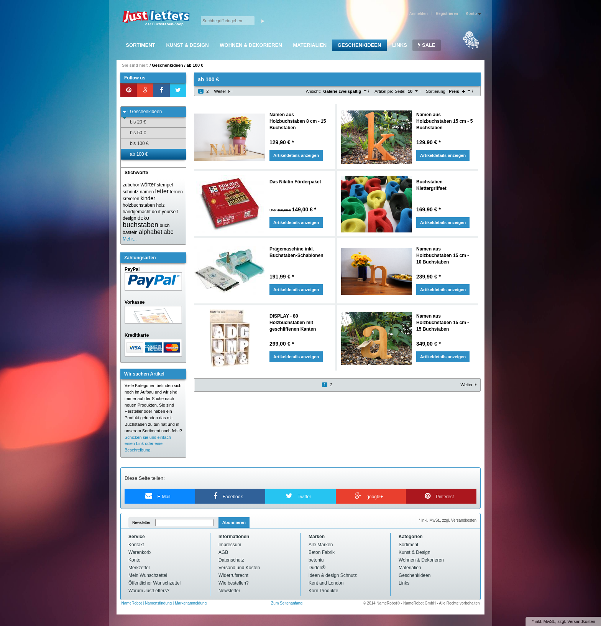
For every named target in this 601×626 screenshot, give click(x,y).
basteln (130, 232)
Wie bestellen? (233, 583)
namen (147, 191)
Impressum (229, 544)
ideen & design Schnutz (333, 575)
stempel (165, 185)
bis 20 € (134, 122)
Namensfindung (158, 603)
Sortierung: (436, 91)
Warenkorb (139, 552)
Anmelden (418, 14)
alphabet (150, 232)
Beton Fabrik (322, 552)
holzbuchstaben (139, 205)
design (129, 218)
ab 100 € (195, 65)
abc (169, 232)
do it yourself (165, 211)
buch (164, 225)
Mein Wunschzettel (147, 575)
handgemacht (137, 211)
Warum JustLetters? (148, 590)
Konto (134, 560)
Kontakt (136, 544)
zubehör (131, 185)
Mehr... (130, 239)
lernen (176, 191)
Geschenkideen (359, 45)
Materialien (310, 45)
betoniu (316, 560)
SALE (426, 45)
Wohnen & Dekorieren (251, 45)
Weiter (220, 91)
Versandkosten (581, 621)
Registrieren (447, 14)
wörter (148, 184)
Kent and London (326, 583)
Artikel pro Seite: (390, 91)
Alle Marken (321, 544)
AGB (223, 552)
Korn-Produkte (323, 590)
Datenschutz (231, 560)
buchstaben (140, 225)
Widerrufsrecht (233, 575)
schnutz (130, 191)
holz (160, 205)
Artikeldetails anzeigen (296, 155)
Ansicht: (313, 91)
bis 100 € (136, 144)
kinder (148, 198)
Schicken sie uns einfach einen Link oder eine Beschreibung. (148, 444)
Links (399, 45)
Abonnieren (234, 522)
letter (162, 191)
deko (143, 218)
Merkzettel (138, 567)
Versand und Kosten (239, 567)
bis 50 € (134, 133)
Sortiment (140, 45)
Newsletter (141, 523)
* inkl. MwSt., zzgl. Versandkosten (447, 520)
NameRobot (132, 603)
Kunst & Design (187, 45)
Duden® (317, 567)
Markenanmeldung (191, 603)
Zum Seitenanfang (286, 603)
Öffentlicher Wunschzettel (154, 583)
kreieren (131, 198)
